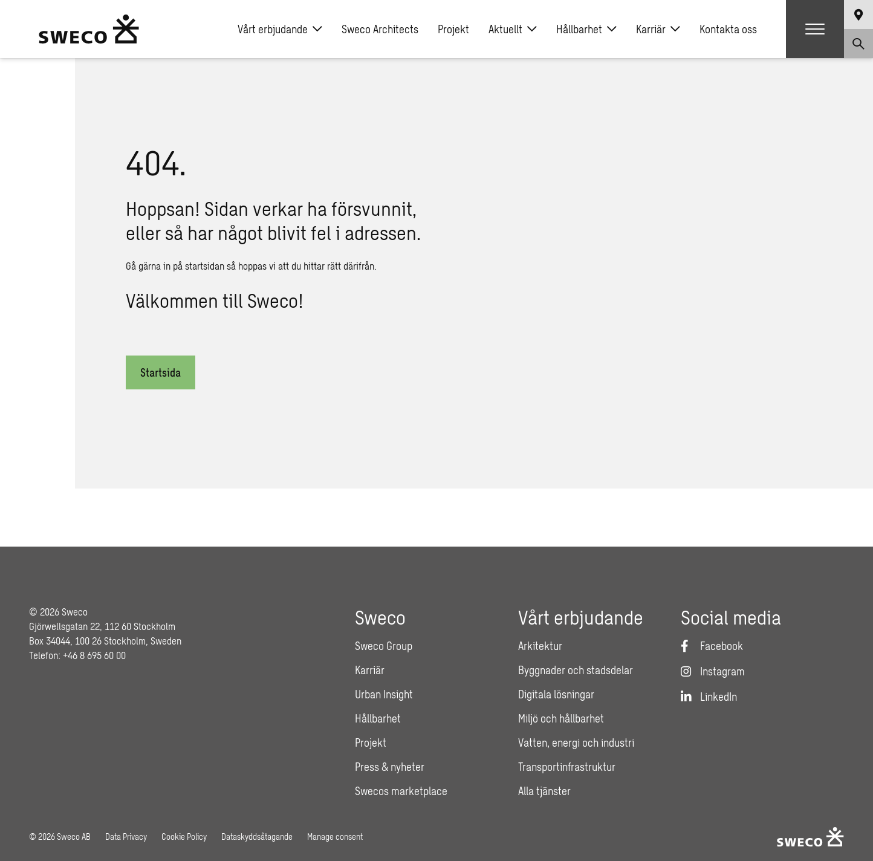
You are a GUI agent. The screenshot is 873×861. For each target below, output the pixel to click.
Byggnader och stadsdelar (575, 670)
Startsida (160, 372)
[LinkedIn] (709, 696)
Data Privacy (126, 836)
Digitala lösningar (556, 694)
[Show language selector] (858, 14)
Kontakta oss (728, 29)
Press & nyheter (389, 766)
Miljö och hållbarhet (561, 718)
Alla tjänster (544, 791)
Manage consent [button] (335, 836)
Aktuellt (512, 29)
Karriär (658, 29)
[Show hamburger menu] (815, 29)
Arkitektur (540, 645)
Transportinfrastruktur (566, 766)
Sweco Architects (380, 29)
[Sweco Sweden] (89, 29)
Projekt (453, 29)
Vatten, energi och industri (576, 742)
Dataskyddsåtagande (257, 836)
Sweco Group (383, 645)
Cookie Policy (184, 836)
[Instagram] (713, 671)
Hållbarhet (586, 29)
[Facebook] (712, 645)
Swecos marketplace (401, 791)
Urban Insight (384, 694)
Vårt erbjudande (280, 29)
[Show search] (858, 43)
